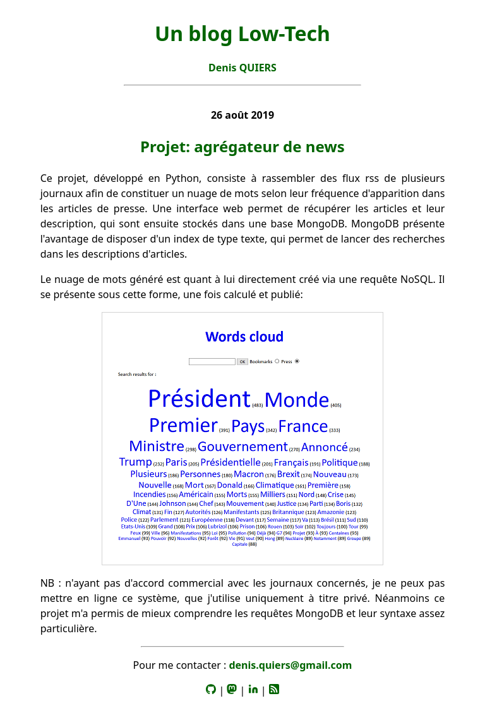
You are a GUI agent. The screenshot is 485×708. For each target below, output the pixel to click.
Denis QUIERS (242, 68)
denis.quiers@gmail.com (290, 665)
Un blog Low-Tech (242, 33)
